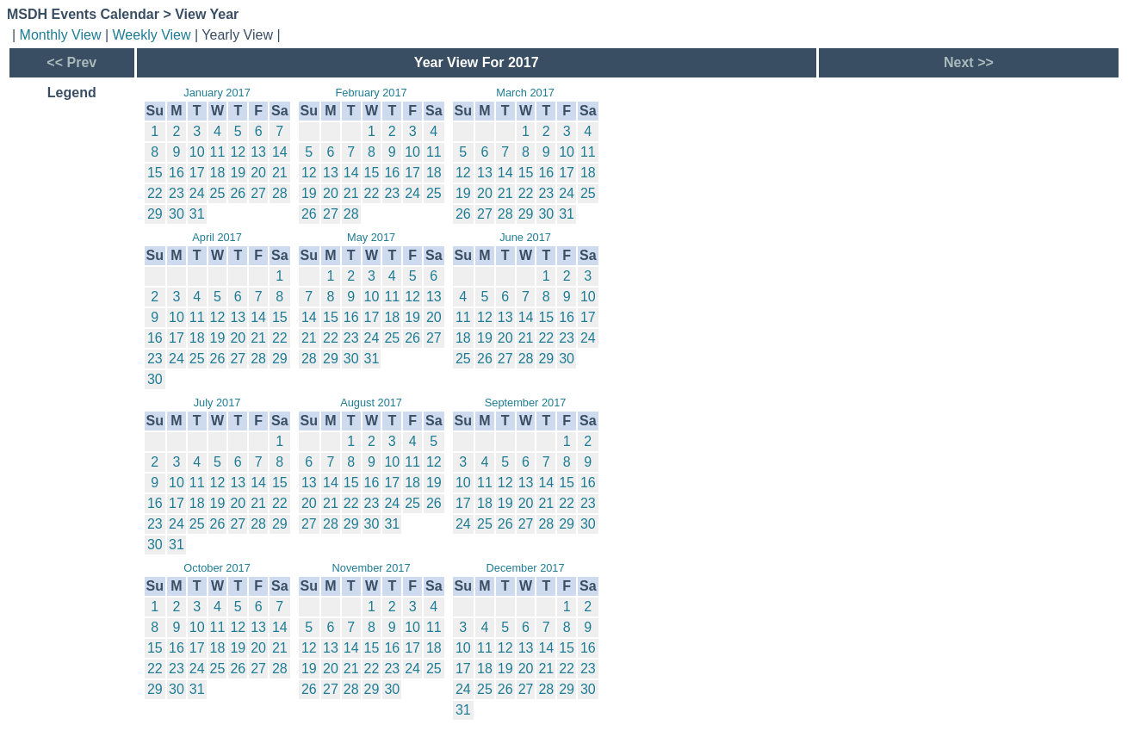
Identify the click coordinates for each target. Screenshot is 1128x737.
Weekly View (152, 35)
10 (197, 152)
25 (218, 193)
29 (155, 214)
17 (197, 172)
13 (258, 152)
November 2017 (371, 567)
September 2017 (526, 402)
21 (280, 172)
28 (280, 193)
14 (280, 152)
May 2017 (371, 237)
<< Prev (71, 62)
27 (258, 193)
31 (197, 214)
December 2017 (526, 567)
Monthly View (61, 35)
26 (237, 193)
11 (218, 152)
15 (155, 172)
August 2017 (371, 402)
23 (176, 193)
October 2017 (217, 567)
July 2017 (217, 402)
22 (155, 193)
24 (197, 193)
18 (218, 172)
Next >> (969, 62)
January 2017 (217, 92)
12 (237, 152)
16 (176, 172)
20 (258, 172)
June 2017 (525, 237)
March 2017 (525, 92)
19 (237, 172)
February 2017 (370, 92)
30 (176, 214)
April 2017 (217, 237)
